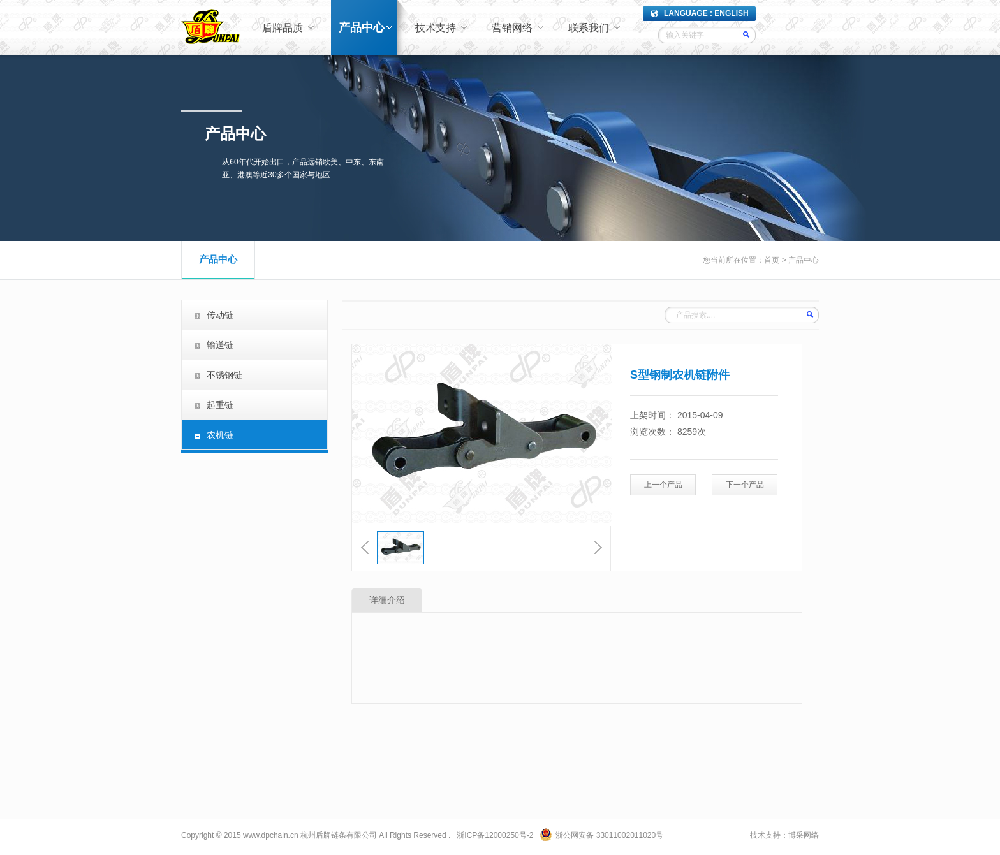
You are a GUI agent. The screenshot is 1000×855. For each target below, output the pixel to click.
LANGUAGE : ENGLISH (706, 13)
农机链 (220, 435)
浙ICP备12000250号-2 (495, 835)
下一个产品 (745, 484)
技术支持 (435, 27)
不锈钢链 (224, 375)
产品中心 (362, 27)
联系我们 (588, 27)
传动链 (220, 315)
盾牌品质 (282, 27)
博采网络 (803, 835)
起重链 (220, 405)
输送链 (220, 345)
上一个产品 (663, 484)
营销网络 (512, 27)
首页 (771, 260)
